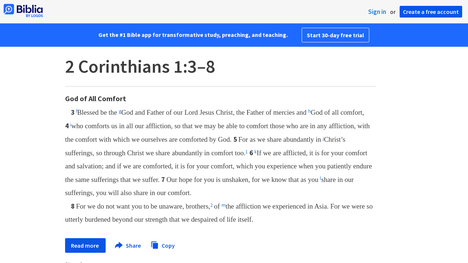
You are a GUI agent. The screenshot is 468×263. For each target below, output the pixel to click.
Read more (85, 245)
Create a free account (431, 11)
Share (128, 245)
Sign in (377, 12)
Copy (163, 244)
